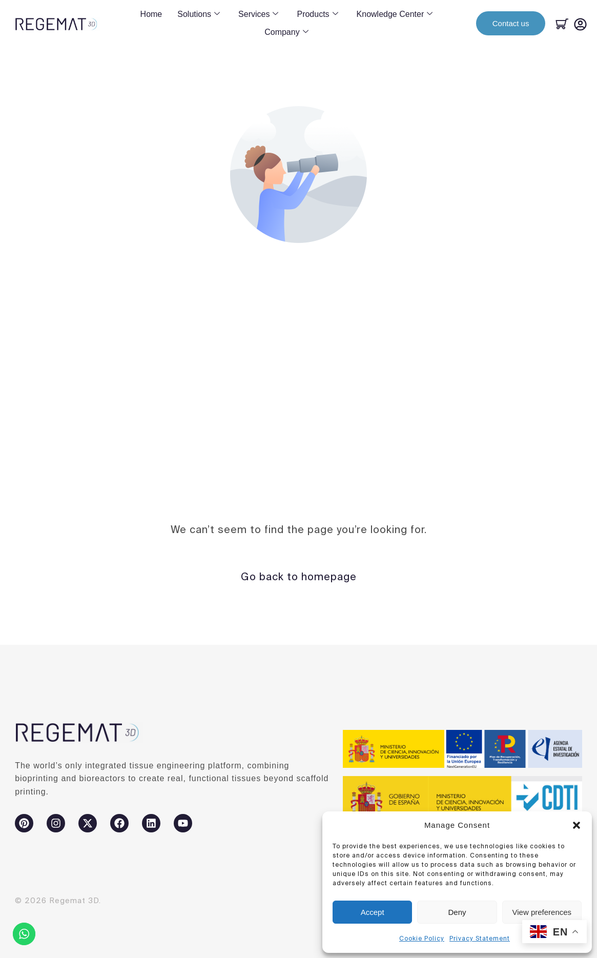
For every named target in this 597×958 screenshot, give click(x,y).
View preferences (542, 912)
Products (317, 14)
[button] (576, 825)
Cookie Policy (421, 938)
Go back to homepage (299, 576)
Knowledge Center (395, 14)
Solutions (198, 14)
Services (258, 14)
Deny (457, 912)
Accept (372, 912)
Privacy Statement (479, 938)
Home (151, 14)
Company (286, 32)
